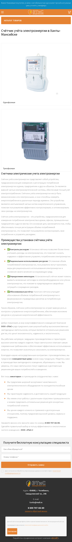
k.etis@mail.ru (36, 502)
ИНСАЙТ (55, 538)
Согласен (12, 531)
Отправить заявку (36, 465)
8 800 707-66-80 (36, 507)
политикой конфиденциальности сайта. (36, 525)
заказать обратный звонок (36, 511)
